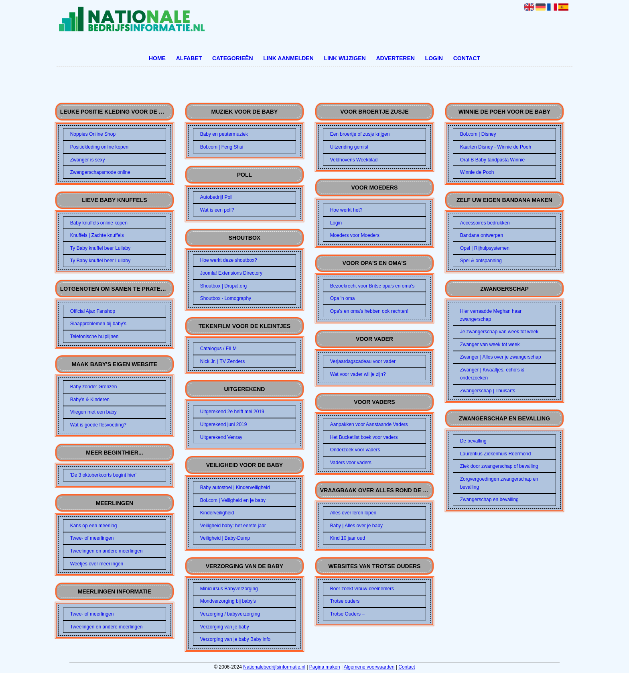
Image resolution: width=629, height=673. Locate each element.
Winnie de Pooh (477, 172)
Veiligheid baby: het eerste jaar (233, 525)
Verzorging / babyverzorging (230, 614)
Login (434, 58)
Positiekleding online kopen (99, 147)
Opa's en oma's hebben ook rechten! (369, 311)
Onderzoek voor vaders (355, 450)
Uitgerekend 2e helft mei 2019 (232, 411)
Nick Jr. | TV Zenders (222, 361)
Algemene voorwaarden (369, 667)
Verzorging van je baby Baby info (235, 639)
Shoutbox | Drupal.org (223, 286)
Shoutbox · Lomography (225, 298)
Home (157, 58)
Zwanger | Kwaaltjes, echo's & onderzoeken (492, 374)
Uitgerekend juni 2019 (223, 424)
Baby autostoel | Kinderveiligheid (235, 487)
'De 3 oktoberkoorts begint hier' (103, 475)
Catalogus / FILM (218, 348)
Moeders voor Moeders (354, 235)
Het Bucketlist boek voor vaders (364, 437)
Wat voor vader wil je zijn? (358, 374)
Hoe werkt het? (346, 210)
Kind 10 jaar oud (347, 538)
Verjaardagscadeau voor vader (363, 361)
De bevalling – (475, 441)
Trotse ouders (345, 601)
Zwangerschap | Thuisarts (487, 391)
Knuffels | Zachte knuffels (97, 235)
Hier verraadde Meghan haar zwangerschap (490, 315)
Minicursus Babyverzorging (229, 588)
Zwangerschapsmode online (100, 172)
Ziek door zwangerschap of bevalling (499, 466)
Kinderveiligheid (217, 513)
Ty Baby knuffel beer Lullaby (100, 248)
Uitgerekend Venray (221, 437)
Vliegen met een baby (93, 412)
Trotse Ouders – (347, 614)
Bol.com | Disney (478, 134)
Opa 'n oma (342, 298)
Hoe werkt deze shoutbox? (228, 260)
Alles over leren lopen (353, 513)
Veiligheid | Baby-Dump (225, 538)
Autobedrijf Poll (216, 197)
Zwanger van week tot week (490, 344)
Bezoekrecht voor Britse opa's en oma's (372, 286)
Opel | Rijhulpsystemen (484, 248)
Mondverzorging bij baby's (228, 601)
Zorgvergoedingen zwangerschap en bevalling (499, 483)
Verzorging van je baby (224, 627)
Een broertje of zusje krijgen (360, 134)
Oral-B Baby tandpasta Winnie (492, 160)
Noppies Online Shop (93, 134)
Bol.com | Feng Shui (221, 147)
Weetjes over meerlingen (97, 564)
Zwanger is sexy (87, 160)
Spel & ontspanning (481, 260)
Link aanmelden (288, 58)
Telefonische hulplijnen (94, 336)
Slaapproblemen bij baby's (98, 323)
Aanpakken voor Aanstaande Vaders (369, 424)
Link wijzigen (344, 58)
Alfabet (189, 58)
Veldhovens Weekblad (354, 160)
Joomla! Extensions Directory (231, 273)
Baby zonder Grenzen (93, 387)
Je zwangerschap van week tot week (499, 331)
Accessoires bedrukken (485, 223)
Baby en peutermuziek (224, 134)
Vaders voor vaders (350, 462)
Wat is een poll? (217, 210)
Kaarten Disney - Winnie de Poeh (495, 147)
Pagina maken (324, 667)
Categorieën (232, 58)
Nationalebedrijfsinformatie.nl (274, 667)
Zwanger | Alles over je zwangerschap (500, 357)
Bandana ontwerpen (481, 235)
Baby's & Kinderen (90, 399)
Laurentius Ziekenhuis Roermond (495, 454)
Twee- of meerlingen (92, 538)
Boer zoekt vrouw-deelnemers (362, 588)
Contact (466, 58)
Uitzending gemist (349, 147)
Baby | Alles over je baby (356, 525)
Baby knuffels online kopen (99, 223)
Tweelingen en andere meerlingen (106, 551)
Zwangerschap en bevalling (489, 499)
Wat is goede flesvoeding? (98, 425)
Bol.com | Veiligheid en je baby (233, 500)
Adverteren (395, 58)
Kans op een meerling (93, 525)
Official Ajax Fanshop (93, 311)
